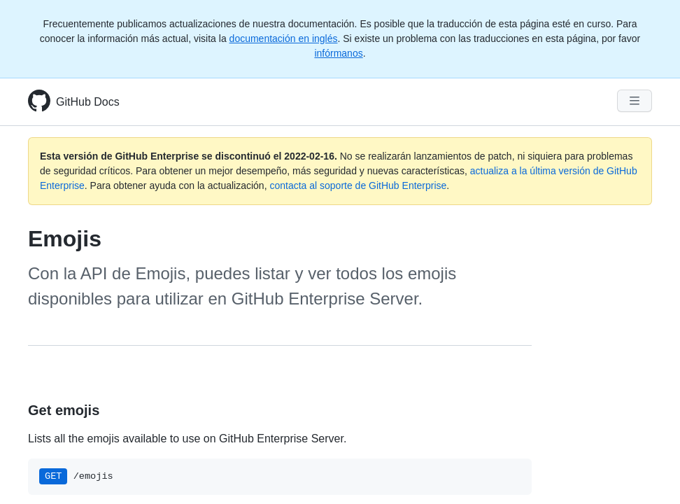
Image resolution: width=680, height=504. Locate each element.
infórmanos (338, 53)
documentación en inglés (283, 38)
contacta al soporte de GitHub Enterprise (357, 185)
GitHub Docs (88, 102)
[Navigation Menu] (634, 101)
